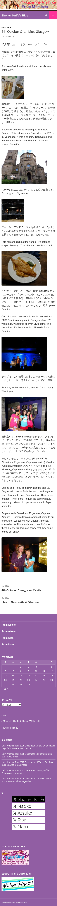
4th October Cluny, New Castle (28, 588)
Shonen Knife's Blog (15, 15)
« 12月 (5, 689)
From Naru (8, 644)
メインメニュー (53, 15)
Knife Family (10, 727)
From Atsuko (9, 631)
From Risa (7, 638)
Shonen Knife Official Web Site (21, 721)
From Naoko (7, 27)
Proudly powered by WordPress (14, 902)
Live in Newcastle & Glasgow (28, 600)
